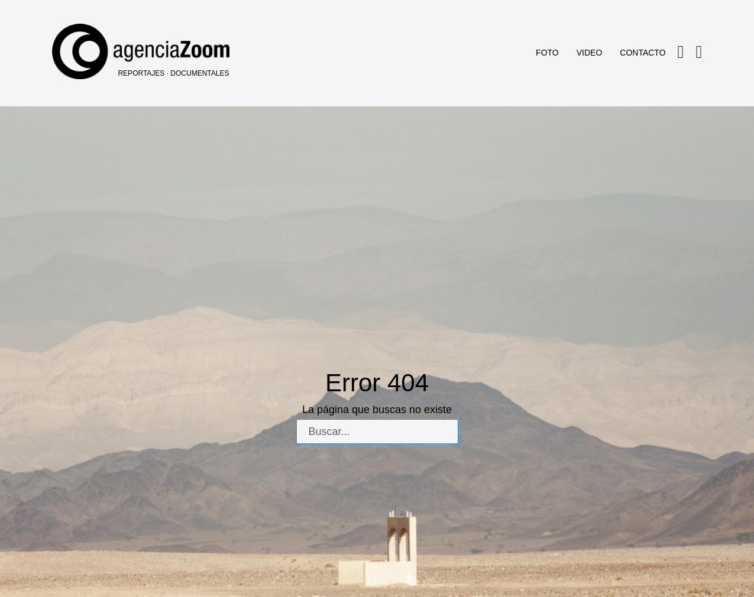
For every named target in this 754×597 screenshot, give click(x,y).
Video (590, 52)
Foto (547, 52)
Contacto (642, 52)
